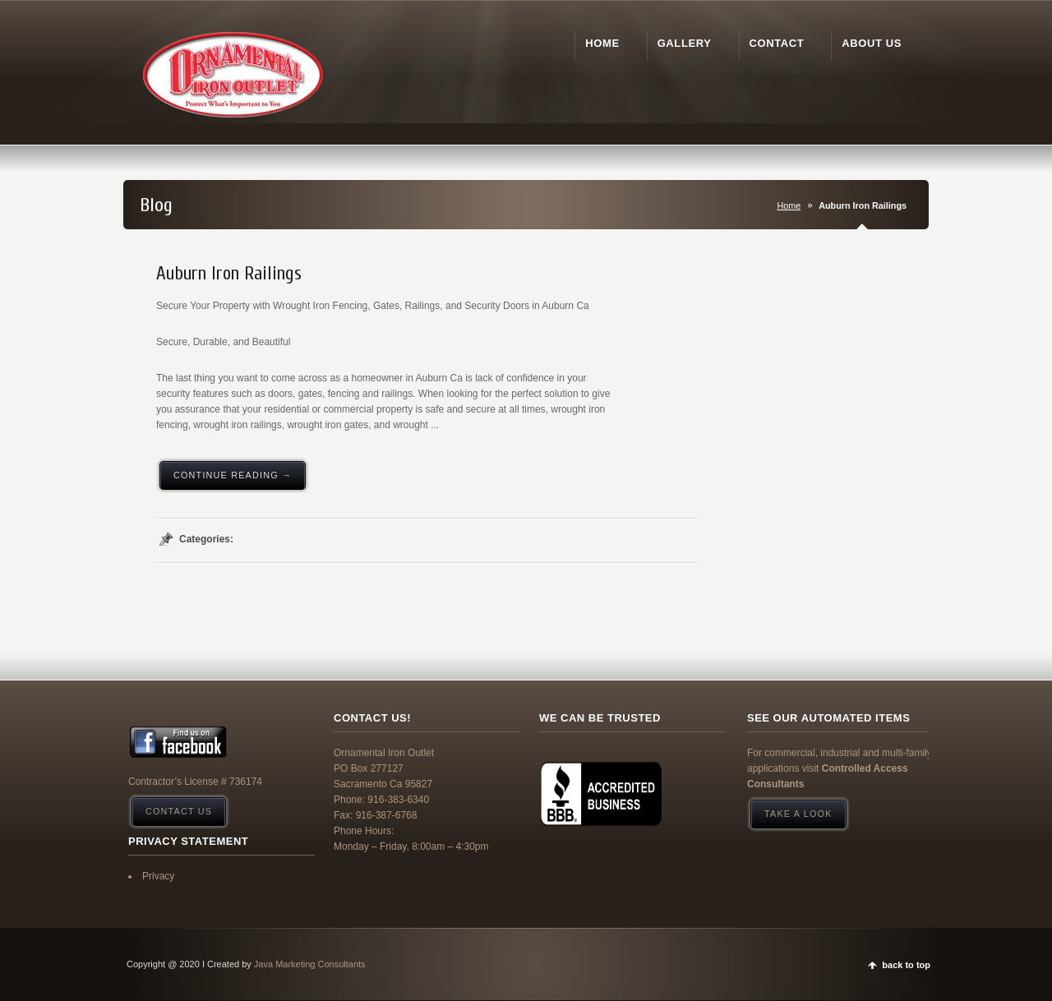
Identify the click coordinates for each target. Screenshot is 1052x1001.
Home (789, 205)
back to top (906, 965)
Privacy (158, 876)
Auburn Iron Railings (229, 273)
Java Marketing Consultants (310, 964)
